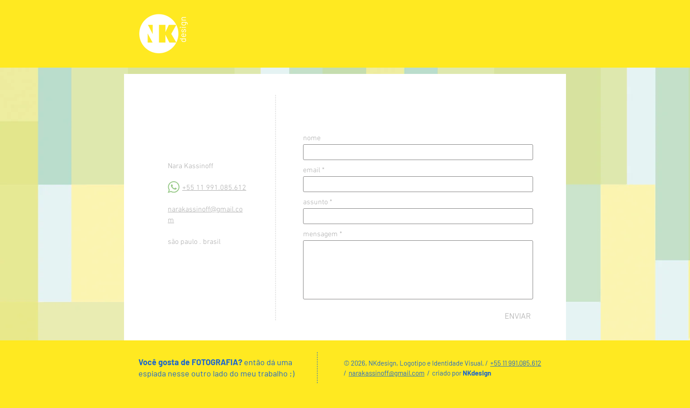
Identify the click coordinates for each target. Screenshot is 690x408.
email (311, 170)
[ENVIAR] (517, 317)
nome (312, 138)
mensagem (320, 234)
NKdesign (477, 373)
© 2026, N (358, 363)
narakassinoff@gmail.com (386, 373)
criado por (447, 373)
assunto (315, 202)
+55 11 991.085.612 (214, 188)
